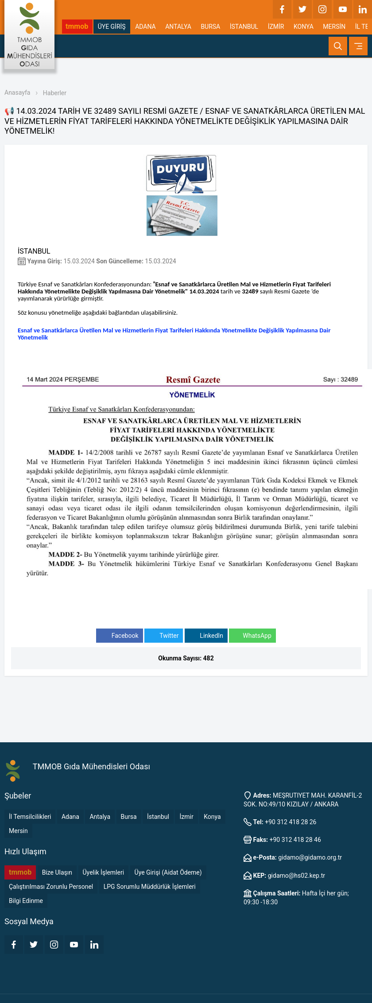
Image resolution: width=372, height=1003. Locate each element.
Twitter (163, 636)
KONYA (304, 26)
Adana (70, 816)
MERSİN (334, 26)
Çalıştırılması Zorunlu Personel (51, 886)
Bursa (129, 816)
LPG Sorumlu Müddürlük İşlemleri (150, 886)
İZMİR (276, 26)
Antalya (99, 816)
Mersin (18, 830)
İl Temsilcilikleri (30, 816)
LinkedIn (206, 636)
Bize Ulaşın (57, 872)
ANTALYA (178, 26)
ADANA (145, 26)
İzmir (186, 816)
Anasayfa (17, 92)
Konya (212, 816)
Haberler (54, 92)
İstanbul (158, 816)
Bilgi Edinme (26, 900)
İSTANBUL (244, 26)
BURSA (210, 26)
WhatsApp (252, 636)
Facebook (119, 636)
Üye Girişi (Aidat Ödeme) (168, 872)
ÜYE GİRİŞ (112, 26)
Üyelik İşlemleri (103, 872)
